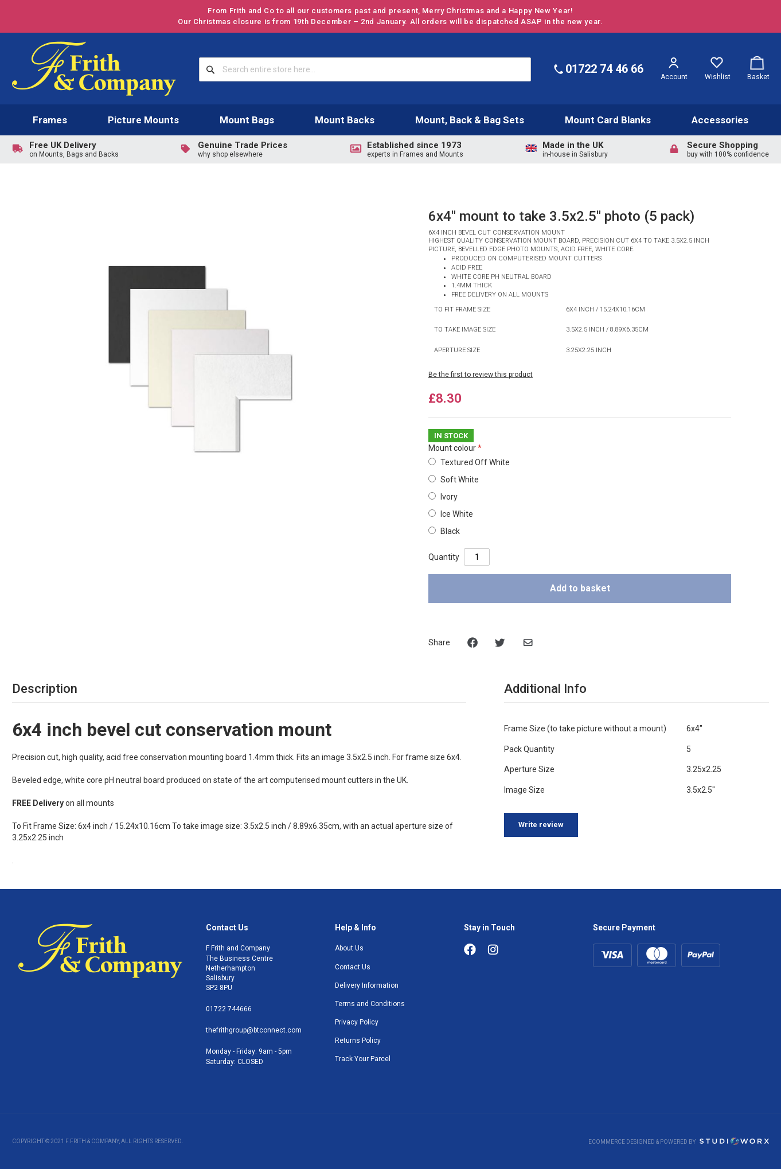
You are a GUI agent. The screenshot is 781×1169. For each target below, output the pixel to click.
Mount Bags (247, 120)
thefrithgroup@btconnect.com (254, 1030)
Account (674, 77)
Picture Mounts (143, 120)
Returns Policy (358, 1040)
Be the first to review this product (480, 375)
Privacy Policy (356, 1022)
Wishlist (718, 77)
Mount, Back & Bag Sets (469, 120)
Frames (50, 120)
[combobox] (365, 69)
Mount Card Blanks (608, 120)
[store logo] (94, 68)
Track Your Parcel (362, 1059)
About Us (349, 948)
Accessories (720, 120)
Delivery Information (367, 985)
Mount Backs (344, 120)
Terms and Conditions (370, 1004)
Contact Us (352, 967)
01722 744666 (229, 1009)
